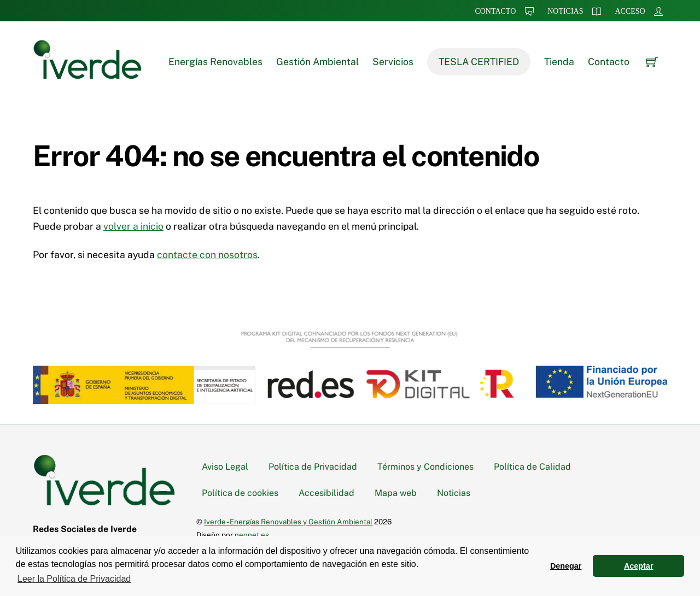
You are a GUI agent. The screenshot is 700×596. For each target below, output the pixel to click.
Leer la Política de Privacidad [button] (74, 578)
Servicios (392, 61)
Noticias (453, 493)
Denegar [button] (566, 566)
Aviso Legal (225, 466)
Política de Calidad (532, 466)
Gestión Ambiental (317, 61)
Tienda (559, 61)
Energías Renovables (215, 61)
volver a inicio (133, 226)
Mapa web (396, 493)
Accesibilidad (326, 493)
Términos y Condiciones (425, 466)
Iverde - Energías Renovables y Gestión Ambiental (288, 521)
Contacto (608, 61)
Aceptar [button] (639, 566)
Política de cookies (240, 493)
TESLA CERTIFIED (479, 61)
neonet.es (252, 534)
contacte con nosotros (207, 254)
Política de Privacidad (313, 466)
